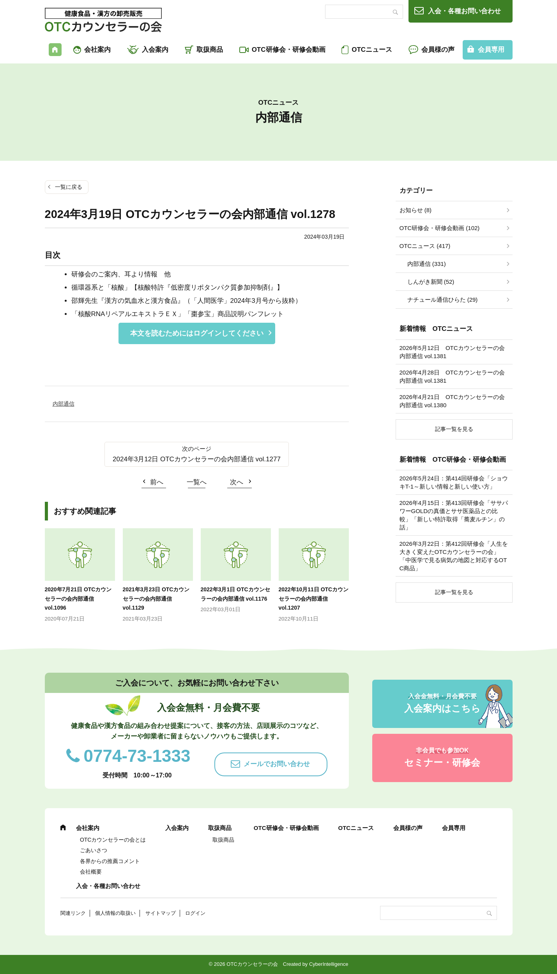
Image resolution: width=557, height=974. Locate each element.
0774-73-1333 (137, 755)
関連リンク (73, 913)
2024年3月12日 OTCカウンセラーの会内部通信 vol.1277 (197, 459)
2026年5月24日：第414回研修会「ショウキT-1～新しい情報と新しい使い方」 (454, 482)
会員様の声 (437, 49)
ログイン (195, 913)
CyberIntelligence (328, 964)
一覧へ (197, 482)
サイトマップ (160, 913)
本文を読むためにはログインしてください (196, 333)
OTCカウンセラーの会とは (113, 840)
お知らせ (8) (416, 210)
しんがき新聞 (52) (430, 281)
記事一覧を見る (454, 429)
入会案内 (155, 49)
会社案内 (97, 49)
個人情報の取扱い (115, 913)
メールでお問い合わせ (277, 764)
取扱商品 (209, 49)
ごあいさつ (93, 850)
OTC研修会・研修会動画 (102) (440, 228)
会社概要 (91, 872)
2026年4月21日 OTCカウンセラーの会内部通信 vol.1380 (452, 401)
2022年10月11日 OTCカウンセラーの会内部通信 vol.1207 (314, 598)
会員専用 (491, 49)
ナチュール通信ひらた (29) (442, 299)
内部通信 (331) (426, 263)
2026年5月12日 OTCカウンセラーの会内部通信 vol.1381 (452, 352)
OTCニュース (372, 49)
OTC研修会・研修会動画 (288, 49)
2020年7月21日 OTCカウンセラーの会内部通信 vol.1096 (78, 598)
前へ (156, 482)
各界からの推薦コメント (110, 861)
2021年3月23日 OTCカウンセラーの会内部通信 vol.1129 (156, 598)
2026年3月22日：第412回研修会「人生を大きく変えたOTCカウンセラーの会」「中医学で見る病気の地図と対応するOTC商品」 (454, 555)
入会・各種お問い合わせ (464, 11)
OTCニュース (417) (425, 246)
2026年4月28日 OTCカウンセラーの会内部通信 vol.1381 (452, 376)
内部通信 (63, 404)
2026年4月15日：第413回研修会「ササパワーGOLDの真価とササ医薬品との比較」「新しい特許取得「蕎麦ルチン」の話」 (454, 515)
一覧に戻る (68, 187)
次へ (236, 482)
